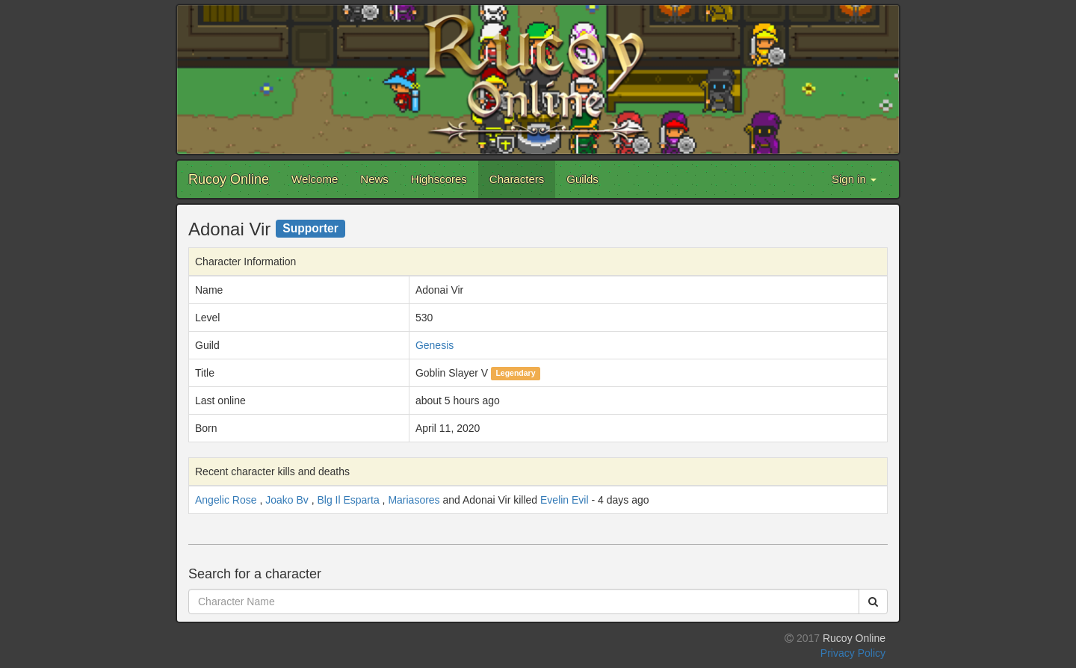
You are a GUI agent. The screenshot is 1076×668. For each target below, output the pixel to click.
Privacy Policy (852, 653)
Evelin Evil (564, 500)
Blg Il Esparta (348, 500)
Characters (516, 179)
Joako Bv (287, 500)
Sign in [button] (854, 179)
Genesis (434, 345)
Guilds (582, 179)
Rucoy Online (228, 179)
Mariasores (413, 500)
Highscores (439, 179)
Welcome (314, 179)
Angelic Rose (226, 500)
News (374, 179)
